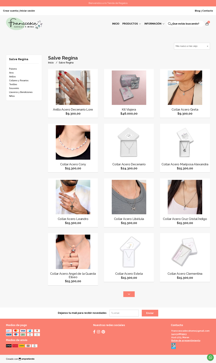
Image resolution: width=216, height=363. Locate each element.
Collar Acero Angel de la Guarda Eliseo (73, 275)
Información (154, 23)
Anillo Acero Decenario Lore (73, 109)
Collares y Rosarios (18, 80)
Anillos (12, 76)
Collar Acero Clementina (185, 273)
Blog (197, 10)
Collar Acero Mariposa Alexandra (185, 164)
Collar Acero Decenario (129, 164)
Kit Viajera (129, 109)
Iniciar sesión (27, 10)
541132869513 (179, 334)
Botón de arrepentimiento (185, 340)
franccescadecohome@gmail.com (190, 330)
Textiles (13, 84)
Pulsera (13, 69)
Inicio (115, 23)
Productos (131, 23)
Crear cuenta (10, 10)
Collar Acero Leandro (73, 219)
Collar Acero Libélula (129, 219)
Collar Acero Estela (129, 273)
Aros (11, 73)
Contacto (207, 10)
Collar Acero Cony (73, 164)
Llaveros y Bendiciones (21, 92)
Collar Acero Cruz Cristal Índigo (185, 219)
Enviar (150, 313)
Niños (12, 96)
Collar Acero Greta (185, 109)
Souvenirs (14, 88)
